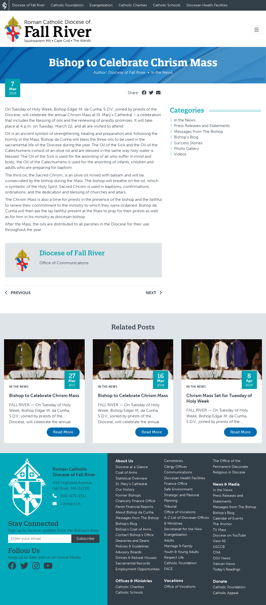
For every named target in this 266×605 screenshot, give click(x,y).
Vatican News (224, 564)
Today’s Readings (226, 569)
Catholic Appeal (225, 593)
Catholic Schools (166, 5)
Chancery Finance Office (135, 501)
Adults (169, 540)
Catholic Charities (133, 5)
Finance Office (175, 484)
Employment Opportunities (138, 569)
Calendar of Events (228, 518)
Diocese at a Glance (132, 467)
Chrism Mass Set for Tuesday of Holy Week (219, 398)
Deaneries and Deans (132, 541)
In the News (184, 120)
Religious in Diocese (229, 472)
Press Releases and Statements (202, 125)
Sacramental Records (133, 563)
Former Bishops (128, 495)
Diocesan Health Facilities (206, 5)
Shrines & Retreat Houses (136, 558)
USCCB (219, 547)
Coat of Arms (126, 472)
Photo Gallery (186, 148)
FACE (168, 569)
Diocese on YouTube (229, 535)
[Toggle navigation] (256, 30)
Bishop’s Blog (126, 524)
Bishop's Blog (186, 137)
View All (219, 541)
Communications (178, 472)
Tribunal (170, 506)
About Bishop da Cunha (134, 512)
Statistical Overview (131, 478)
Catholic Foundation (67, 5)
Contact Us (70, 503)
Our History (125, 489)
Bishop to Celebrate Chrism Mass (44, 395)
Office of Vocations (179, 512)
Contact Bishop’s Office (135, 535)
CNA (216, 552)
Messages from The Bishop (198, 131)
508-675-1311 (73, 495)
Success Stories (188, 142)
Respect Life (174, 557)
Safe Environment (178, 489)
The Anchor (222, 524)
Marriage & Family (178, 546)
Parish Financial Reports (134, 507)
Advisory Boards (128, 552)
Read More (63, 432)
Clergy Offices (175, 467)
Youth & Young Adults (181, 552)
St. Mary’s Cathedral (131, 484)
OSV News (221, 558)
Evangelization (101, 5)
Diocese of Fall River (28, 5)
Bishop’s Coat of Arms (133, 529)
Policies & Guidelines (132, 546)
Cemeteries (173, 461)
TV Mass (219, 530)
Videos (180, 154)
